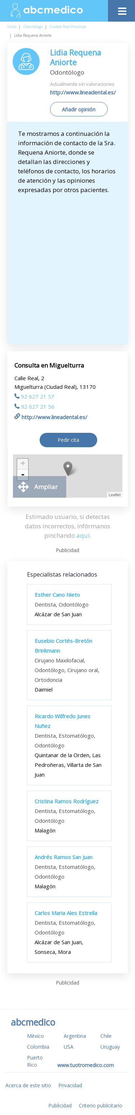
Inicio (11, 26)
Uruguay (110, 1046)
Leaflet (115, 495)
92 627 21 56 (34, 406)
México (35, 1035)
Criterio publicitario (100, 1105)
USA (68, 1046)
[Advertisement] (67, 265)
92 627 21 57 (34, 396)
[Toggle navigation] (121, 9)
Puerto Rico (35, 1061)
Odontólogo (32, 26)
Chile (106, 1035)
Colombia (38, 1046)
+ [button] (23, 464)
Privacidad (70, 1085)
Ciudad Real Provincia (67, 26)
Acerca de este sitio (28, 1085)
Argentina (75, 1035)
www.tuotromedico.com (85, 1065)
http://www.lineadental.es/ (83, 92)
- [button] (22, 475)
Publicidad (60, 1105)
